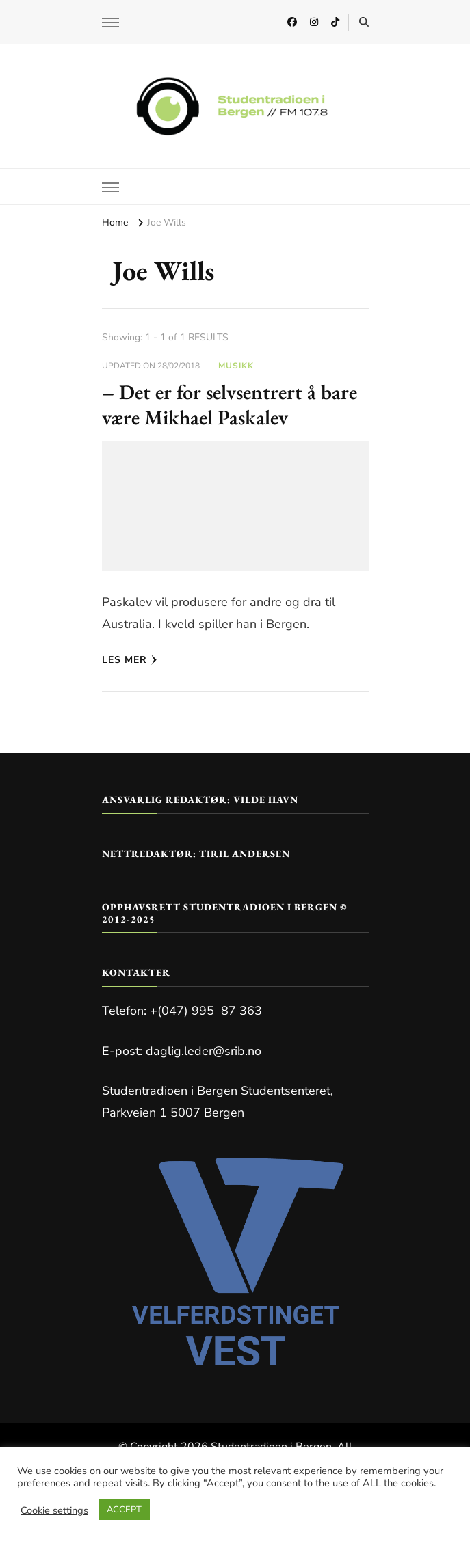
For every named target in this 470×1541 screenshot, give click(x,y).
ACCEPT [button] (124, 1509)
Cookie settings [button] (54, 1510)
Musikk (236, 365)
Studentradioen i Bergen (271, 1446)
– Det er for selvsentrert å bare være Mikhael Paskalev (229, 405)
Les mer (129, 659)
